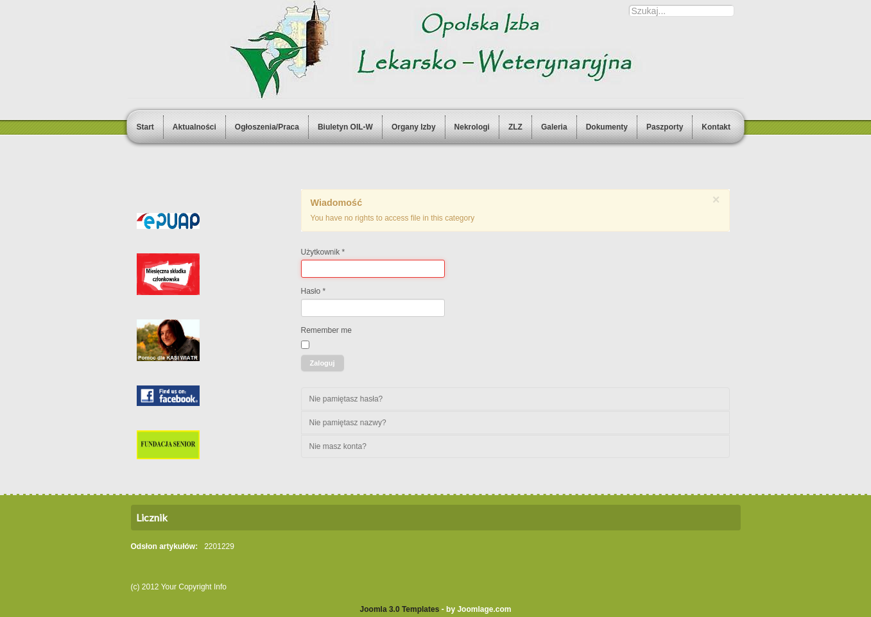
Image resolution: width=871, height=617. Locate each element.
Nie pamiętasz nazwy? (347, 422)
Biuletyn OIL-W (345, 127)
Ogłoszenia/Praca (267, 127)
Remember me (326, 330)
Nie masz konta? (338, 446)
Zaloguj (322, 363)
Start (145, 127)
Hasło (313, 291)
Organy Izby (414, 127)
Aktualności (194, 127)
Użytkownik (323, 252)
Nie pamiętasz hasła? (346, 398)
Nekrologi (472, 127)
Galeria (554, 127)
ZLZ (515, 127)
